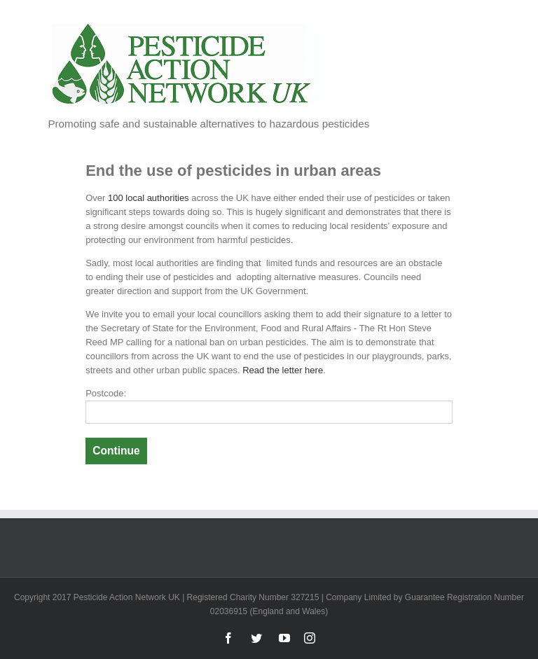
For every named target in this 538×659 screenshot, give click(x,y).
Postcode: (105, 393)
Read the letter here (282, 370)
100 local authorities (148, 198)
